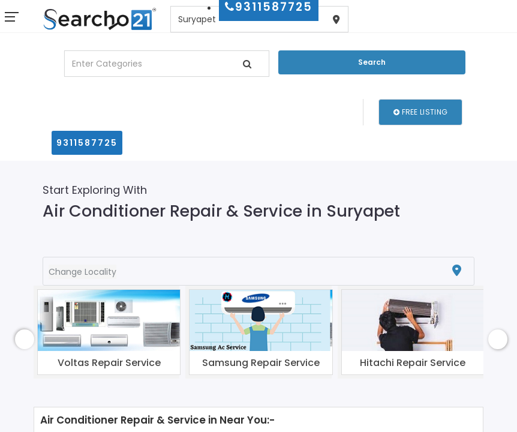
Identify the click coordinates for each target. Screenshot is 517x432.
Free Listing (420, 112)
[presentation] (24, 339)
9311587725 (87, 143)
